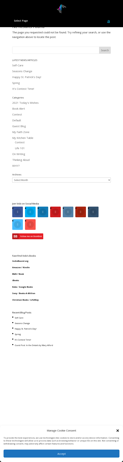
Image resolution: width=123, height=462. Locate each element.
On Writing (18, 154)
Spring (16, 83)
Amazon (16, 267)
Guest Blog (19, 126)
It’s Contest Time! (23, 88)
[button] (117, 430)
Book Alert (18, 108)
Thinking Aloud (21, 160)
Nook (21, 274)
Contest (17, 114)
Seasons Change (22, 71)
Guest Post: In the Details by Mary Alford (34, 345)
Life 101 (20, 148)
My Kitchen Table (22, 138)
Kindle (26, 267)
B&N (14, 274)
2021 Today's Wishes (25, 102)
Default (16, 120)
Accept (61, 453)
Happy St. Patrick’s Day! (26, 77)
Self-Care (17, 65)
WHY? (16, 165)
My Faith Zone (20, 132)
